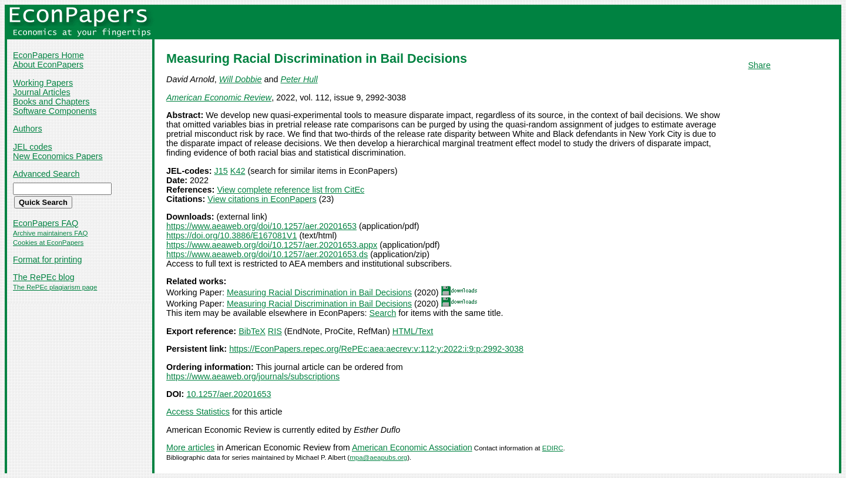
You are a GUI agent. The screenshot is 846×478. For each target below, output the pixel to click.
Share (759, 65)
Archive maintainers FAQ (50, 233)
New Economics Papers (58, 156)
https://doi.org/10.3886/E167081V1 (231, 235)
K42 (238, 171)
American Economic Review (218, 97)
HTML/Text (413, 331)
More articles (190, 447)
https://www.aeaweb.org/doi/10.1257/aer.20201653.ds (267, 254)
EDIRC (552, 448)
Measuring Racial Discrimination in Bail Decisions (319, 292)
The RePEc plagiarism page (55, 287)
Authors (27, 128)
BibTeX (252, 331)
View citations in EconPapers (261, 199)
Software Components (54, 111)
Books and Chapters (51, 101)
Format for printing (47, 259)
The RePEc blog (44, 277)
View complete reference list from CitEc (290, 189)
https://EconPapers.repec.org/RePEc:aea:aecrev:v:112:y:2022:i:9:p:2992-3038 (376, 349)
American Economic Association (412, 447)
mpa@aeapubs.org (378, 457)
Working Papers (43, 82)
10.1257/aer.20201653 (228, 394)
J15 (221, 171)
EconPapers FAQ (45, 223)
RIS (275, 331)
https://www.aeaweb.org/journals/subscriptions (253, 376)
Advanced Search (46, 174)
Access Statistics (198, 411)
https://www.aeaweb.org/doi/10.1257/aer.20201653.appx (271, 245)
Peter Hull (299, 79)
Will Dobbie (240, 79)
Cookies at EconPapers (48, 242)
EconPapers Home (48, 55)
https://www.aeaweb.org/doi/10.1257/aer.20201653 (261, 226)
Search (383, 313)
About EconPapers (48, 64)
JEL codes (32, 147)
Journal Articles (41, 92)
